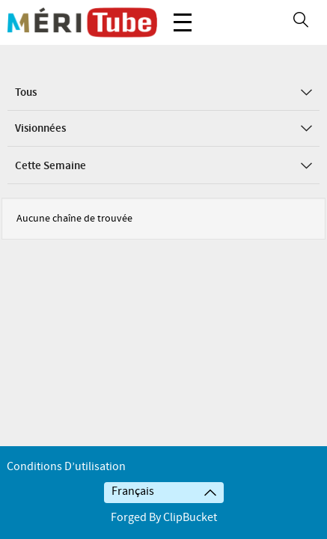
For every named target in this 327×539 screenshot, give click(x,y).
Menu (183, 14)
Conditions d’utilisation (66, 467)
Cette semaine (163, 166)
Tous (163, 92)
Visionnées (163, 128)
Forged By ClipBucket (164, 518)
